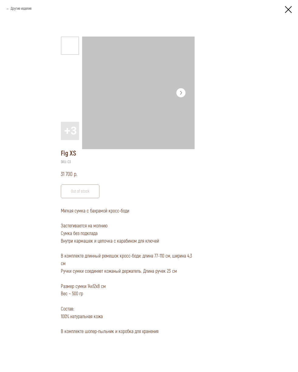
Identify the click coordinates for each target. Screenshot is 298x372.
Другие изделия (21, 8)
